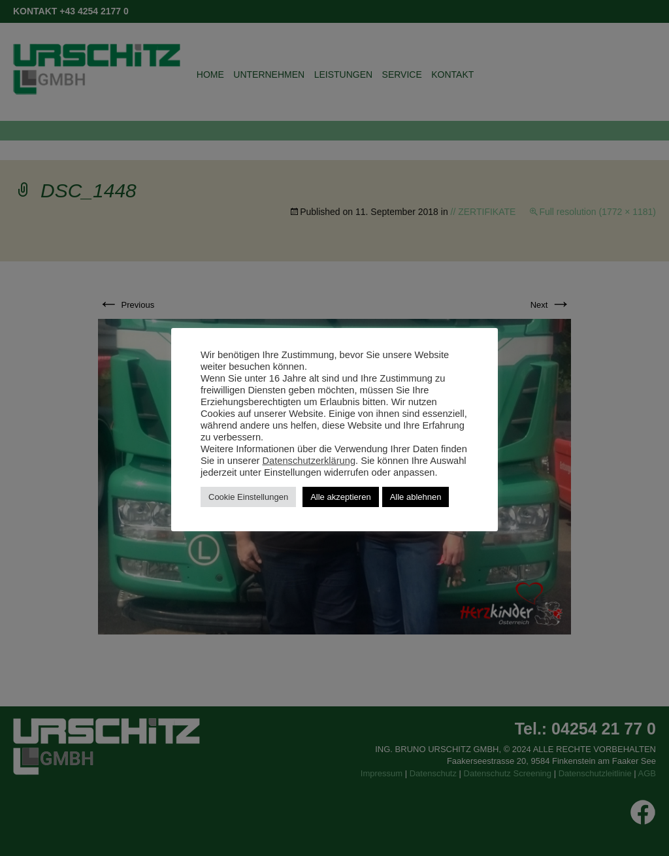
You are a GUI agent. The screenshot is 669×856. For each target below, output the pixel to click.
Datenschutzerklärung (309, 460)
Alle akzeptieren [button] (340, 497)
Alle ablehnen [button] (416, 497)
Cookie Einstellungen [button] (248, 497)
